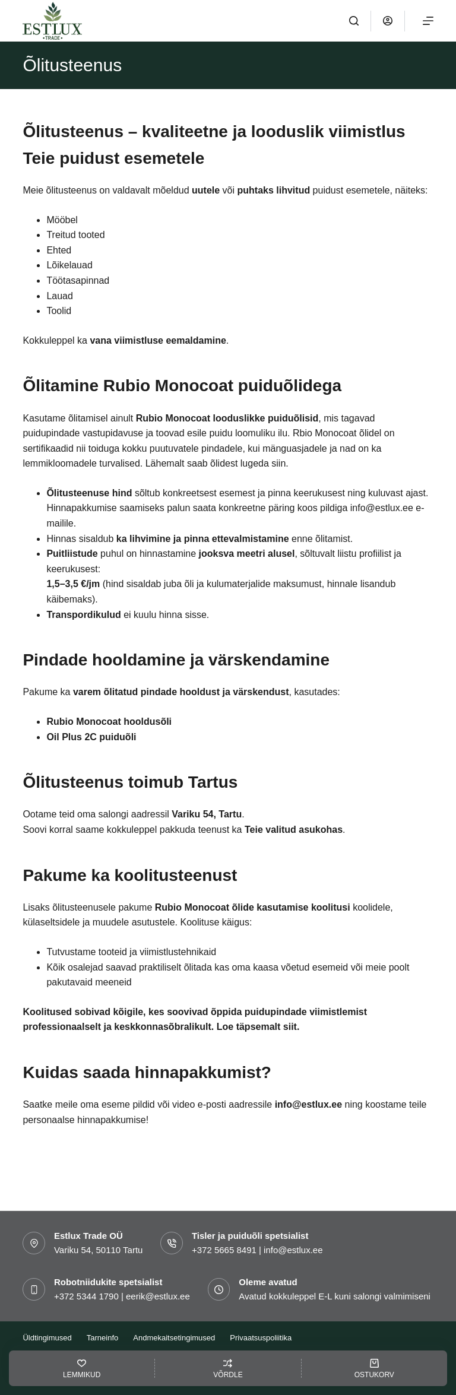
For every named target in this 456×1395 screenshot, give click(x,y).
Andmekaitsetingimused (174, 1337)
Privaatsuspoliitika (261, 1337)
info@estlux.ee (308, 1104)
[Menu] (428, 20)
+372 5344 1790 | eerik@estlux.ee (122, 1296)
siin (278, 463)
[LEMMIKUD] (81, 1368)
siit (290, 1027)
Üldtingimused (47, 1337)
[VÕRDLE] (227, 1368)
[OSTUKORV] (374, 1368)
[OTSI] (354, 21)
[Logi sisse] (387, 21)
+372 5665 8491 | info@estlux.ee (257, 1250)
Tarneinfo (102, 1337)
